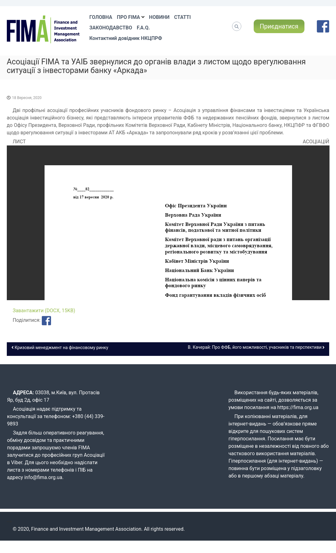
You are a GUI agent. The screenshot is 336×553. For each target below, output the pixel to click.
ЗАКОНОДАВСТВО (110, 28)
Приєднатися (279, 26)
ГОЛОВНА (100, 17)
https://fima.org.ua (297, 407)
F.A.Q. (143, 28)
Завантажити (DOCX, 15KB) (44, 310)
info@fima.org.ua (43, 477)
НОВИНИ (159, 17)
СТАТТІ (182, 17)
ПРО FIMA (128, 17)
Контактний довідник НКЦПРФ (125, 38)
